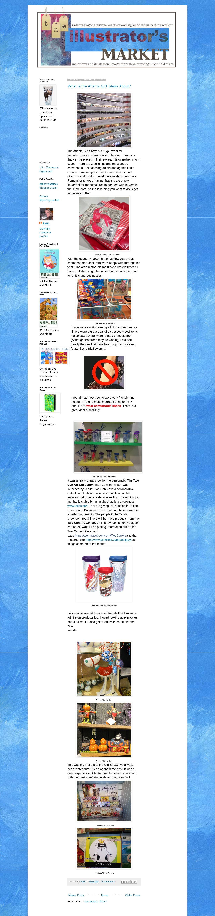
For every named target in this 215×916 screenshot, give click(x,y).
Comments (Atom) (96, 901)
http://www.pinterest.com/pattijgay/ (109, 539)
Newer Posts (76, 895)
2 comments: (108, 881)
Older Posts (132, 895)
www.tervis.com (77, 506)
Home (104, 895)
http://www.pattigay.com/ (49, 169)
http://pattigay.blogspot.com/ (49, 185)
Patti (46, 223)
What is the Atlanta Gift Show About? (99, 86)
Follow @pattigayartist (49, 198)
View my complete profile (45, 232)
